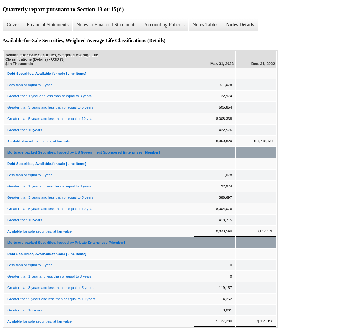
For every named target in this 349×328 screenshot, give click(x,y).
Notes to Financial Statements (106, 24)
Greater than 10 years (24, 130)
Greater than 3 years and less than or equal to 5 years (50, 107)
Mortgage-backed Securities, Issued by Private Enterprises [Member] (66, 242)
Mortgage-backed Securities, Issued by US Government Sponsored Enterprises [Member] (83, 152)
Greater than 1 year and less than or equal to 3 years (49, 96)
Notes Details (240, 24)
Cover (13, 24)
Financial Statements (48, 24)
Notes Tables (205, 24)
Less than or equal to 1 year (29, 85)
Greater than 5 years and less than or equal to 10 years (51, 118)
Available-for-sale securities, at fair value (39, 141)
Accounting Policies (164, 24)
